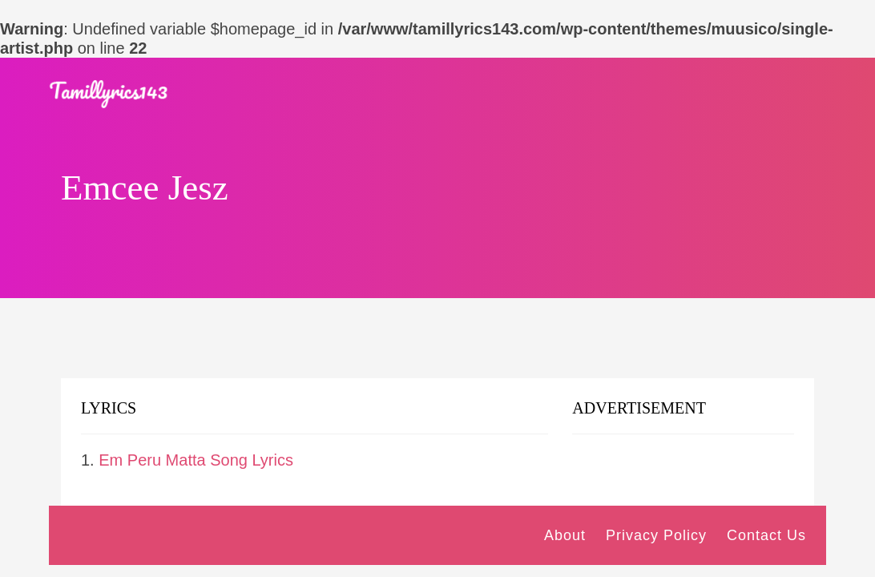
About (565, 535)
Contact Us (766, 535)
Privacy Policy (656, 535)
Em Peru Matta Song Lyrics (196, 460)
